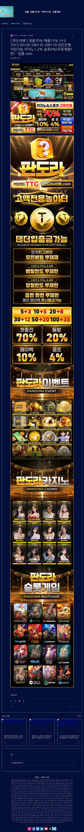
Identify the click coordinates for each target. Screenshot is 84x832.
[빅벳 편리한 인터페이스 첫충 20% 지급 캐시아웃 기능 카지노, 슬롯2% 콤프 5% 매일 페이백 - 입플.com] (14, 726)
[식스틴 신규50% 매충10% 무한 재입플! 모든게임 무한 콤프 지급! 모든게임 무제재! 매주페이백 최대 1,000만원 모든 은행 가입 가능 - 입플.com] (69, 726)
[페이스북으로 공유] (11, 701)
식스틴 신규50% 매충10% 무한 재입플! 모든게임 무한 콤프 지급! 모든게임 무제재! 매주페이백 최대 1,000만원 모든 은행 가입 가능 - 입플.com (69, 737)
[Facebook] (33, 828)
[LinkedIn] (42, 828)
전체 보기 (79, 715)
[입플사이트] (27, 23)
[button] (80, 23)
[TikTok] (50, 828)
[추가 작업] (73, 35)
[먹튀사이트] (15, 23)
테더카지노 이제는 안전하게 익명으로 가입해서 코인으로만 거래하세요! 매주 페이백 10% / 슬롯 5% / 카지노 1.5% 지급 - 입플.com (42, 737)
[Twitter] (37, 828)
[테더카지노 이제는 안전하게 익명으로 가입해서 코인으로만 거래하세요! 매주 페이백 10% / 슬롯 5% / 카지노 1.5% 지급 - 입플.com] (42, 726)
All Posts (5, 23)
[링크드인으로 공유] (19, 701)
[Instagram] (29, 828)
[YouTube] (46, 828)
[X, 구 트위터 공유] (15, 701)
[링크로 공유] (24, 701)
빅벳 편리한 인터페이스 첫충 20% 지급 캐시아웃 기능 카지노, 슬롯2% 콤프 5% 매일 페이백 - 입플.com (14, 737)
